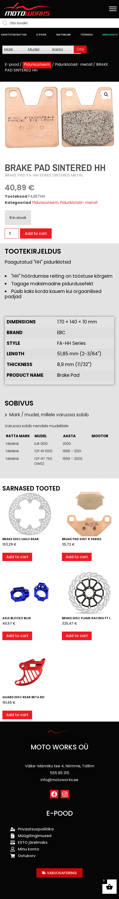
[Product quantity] (12, 233)
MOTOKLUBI (63, 34)
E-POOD (41, 34)
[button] (106, 94)
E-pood (12, 64)
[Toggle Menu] (113, 8)
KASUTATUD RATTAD (14, 34)
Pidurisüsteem (37, 64)
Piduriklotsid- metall (73, 64)
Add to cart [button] (17, 557)
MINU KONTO (110, 34)
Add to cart (36, 233)
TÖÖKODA (86, 34)
